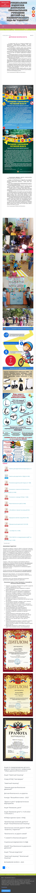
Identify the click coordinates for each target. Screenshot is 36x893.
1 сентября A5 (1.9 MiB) (12, 530)
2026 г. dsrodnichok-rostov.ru (8, 877)
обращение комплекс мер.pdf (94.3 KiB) (16, 517)
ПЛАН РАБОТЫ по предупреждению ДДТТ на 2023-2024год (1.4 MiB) (17, 538)
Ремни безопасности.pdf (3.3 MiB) (15, 503)
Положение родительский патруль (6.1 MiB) (17, 483)
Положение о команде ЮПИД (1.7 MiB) (16, 497)
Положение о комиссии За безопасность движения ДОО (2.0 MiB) (16, 490)
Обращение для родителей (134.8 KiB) (16, 524)
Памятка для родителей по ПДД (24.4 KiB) (17, 476)
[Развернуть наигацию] (3, 26)
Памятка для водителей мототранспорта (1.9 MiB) (17, 469)
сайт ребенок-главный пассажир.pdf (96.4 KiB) (17, 511)
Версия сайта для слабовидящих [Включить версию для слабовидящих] (5, 4)
